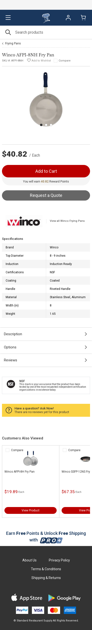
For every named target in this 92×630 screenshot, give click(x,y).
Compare (65, 60)
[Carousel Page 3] (51, 125)
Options (10, 347)
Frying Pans (13, 43)
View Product (30, 510)
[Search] (46, 32)
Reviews (10, 360)
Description (13, 334)
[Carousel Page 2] (46, 125)
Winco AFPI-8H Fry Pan (19, 471)
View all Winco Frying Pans (67, 221)
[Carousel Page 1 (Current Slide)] (41, 125)
